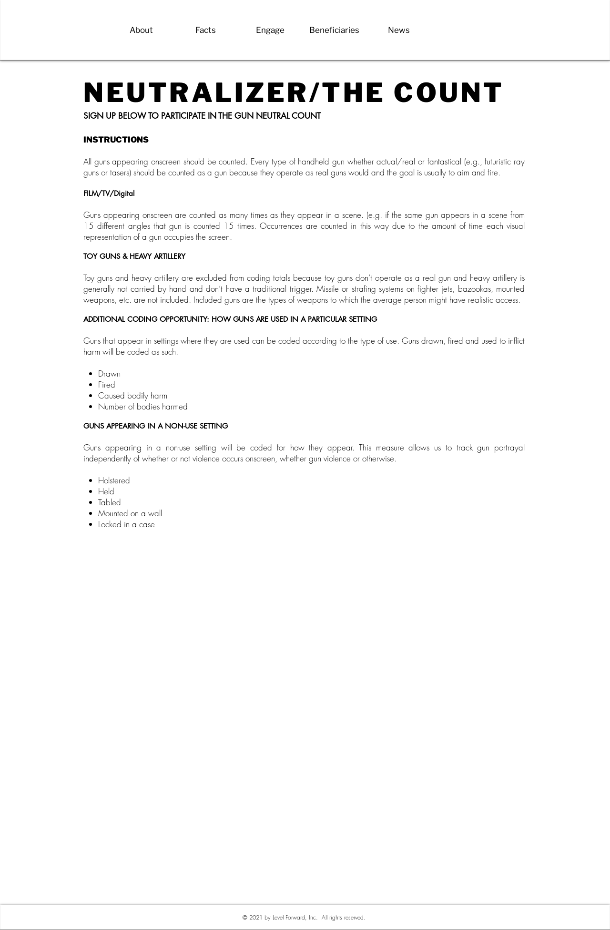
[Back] (83, 51)
